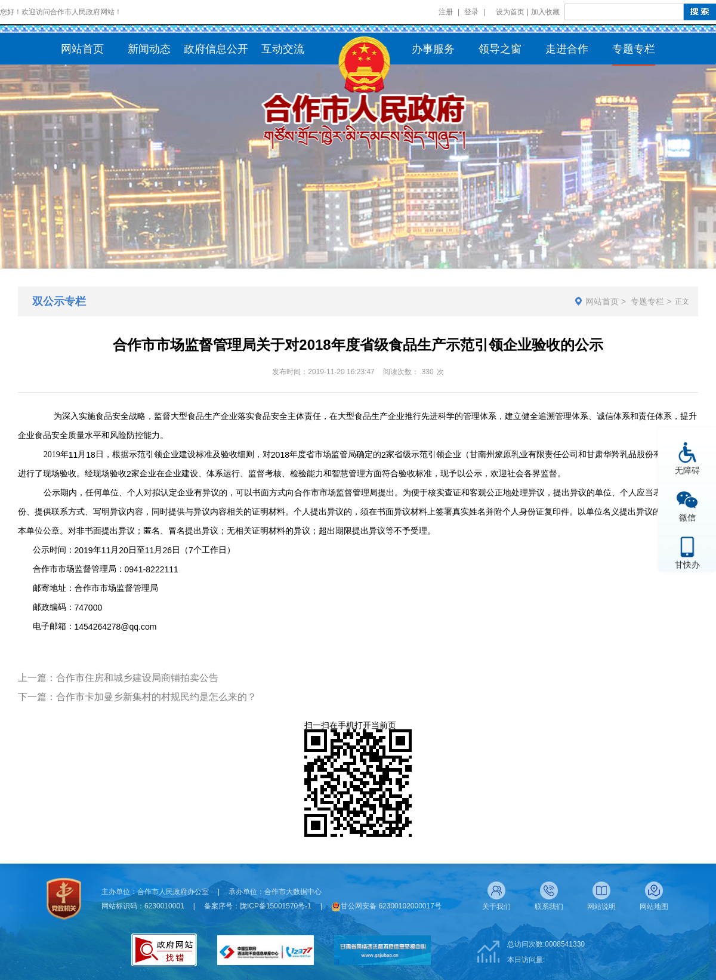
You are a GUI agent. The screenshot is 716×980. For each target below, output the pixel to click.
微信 (687, 517)
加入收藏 (545, 12)
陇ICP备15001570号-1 (275, 906)
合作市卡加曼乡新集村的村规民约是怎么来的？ (156, 697)
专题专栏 (647, 301)
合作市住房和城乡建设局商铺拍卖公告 (137, 678)
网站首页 (602, 301)
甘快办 (687, 564)
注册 (446, 12)
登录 (471, 12)
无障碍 (687, 470)
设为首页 (510, 12)
